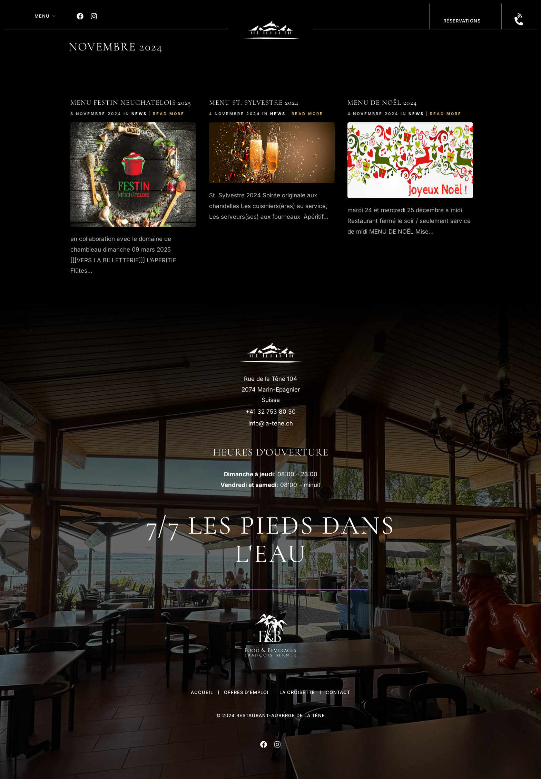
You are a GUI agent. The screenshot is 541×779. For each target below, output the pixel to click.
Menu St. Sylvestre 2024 (253, 102)
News (139, 113)
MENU (42, 16)
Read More (169, 113)
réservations (462, 21)
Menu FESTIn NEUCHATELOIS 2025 (130, 102)
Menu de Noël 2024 (382, 102)
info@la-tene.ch (270, 423)
